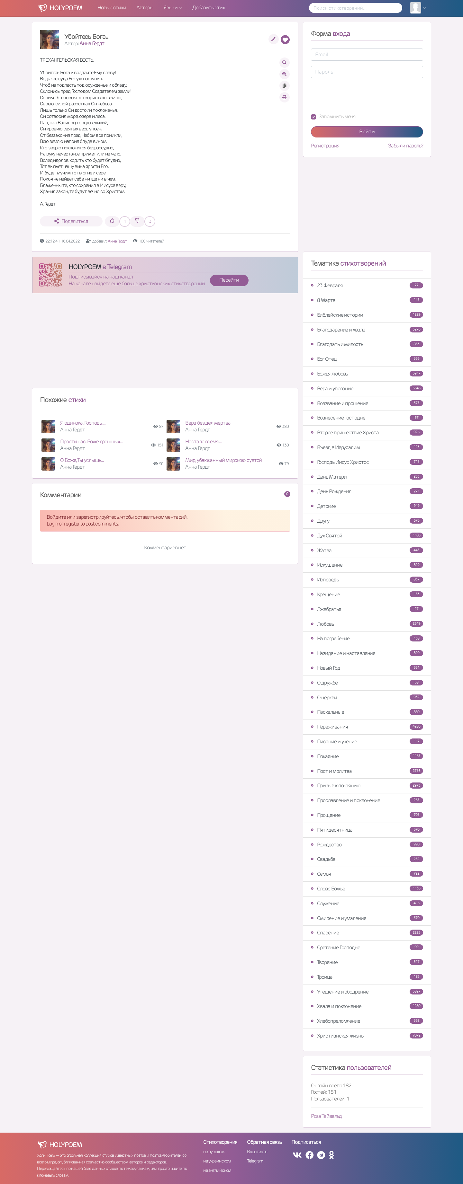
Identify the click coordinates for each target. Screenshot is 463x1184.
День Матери (367, 476)
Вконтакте (257, 1151)
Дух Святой (367, 535)
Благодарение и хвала (367, 329)
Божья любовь (367, 373)
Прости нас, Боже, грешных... (91, 441)
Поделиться (71, 221)
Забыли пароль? (405, 146)
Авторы (144, 7)
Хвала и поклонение (367, 1006)
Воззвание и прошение (367, 403)
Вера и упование (367, 388)
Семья (367, 873)
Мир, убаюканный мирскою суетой (223, 460)
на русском (213, 1151)
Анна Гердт (91, 43)
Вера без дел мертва (207, 423)
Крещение (367, 594)
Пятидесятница (367, 829)
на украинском (217, 1161)
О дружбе (367, 682)
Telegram (255, 1161)
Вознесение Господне (367, 417)
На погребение (367, 638)
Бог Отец (367, 359)
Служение (367, 903)
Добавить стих (208, 7)
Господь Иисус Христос (367, 462)
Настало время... (203, 441)
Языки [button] (170, 7)
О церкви (367, 697)
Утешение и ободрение (367, 991)
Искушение (367, 564)
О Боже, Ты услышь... (82, 460)
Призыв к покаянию (367, 785)
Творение (367, 962)
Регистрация (325, 146)
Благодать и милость (367, 344)
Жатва (367, 550)
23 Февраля (367, 285)
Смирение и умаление (367, 918)
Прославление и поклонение (367, 800)
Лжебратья (367, 609)
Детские (367, 506)
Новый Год (367, 668)
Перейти (229, 280)
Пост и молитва (367, 771)
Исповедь (367, 579)
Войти (367, 131)
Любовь (367, 624)
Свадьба (367, 859)
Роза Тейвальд (326, 1116)
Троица (367, 977)
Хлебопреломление (367, 1021)
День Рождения (367, 491)
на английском (217, 1170)
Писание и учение (367, 741)
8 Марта (367, 300)
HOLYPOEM (84, 267)
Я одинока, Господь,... (82, 423)
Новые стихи (111, 7)
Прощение (367, 815)
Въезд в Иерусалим (367, 447)
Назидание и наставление (367, 653)
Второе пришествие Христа (367, 432)
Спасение (367, 932)
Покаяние (367, 756)
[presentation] (360, 95)
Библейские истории (367, 315)
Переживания (367, 726)
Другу (367, 520)
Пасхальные (367, 712)
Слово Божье (367, 888)
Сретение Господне (367, 947)
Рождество (367, 844)
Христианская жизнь (367, 1035)
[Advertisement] (165, 343)
